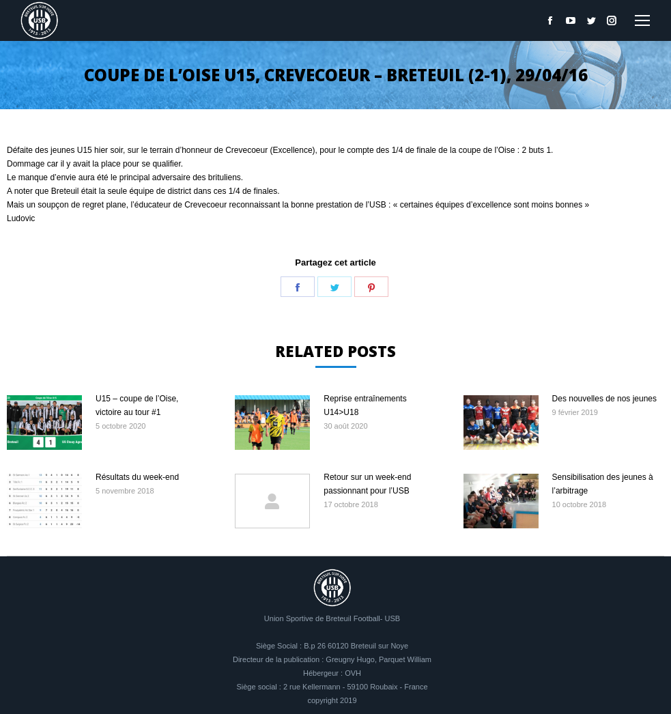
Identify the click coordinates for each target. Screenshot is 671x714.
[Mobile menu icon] (642, 20)
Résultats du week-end (137, 477)
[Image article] (44, 422)
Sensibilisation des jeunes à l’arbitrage (602, 484)
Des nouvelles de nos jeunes (604, 398)
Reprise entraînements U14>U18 (365, 405)
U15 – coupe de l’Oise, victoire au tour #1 (137, 405)
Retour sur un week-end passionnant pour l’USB (367, 484)
